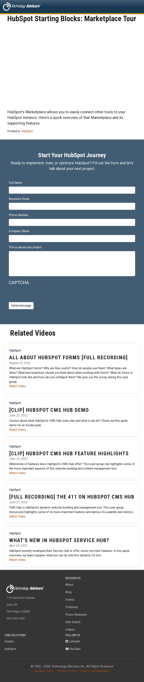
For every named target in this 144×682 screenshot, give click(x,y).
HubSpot (27, 131)
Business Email (19, 199)
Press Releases (76, 614)
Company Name (19, 231)
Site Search (72, 622)
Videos (70, 629)
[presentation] (37, 294)
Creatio (9, 641)
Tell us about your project (25, 247)
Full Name (15, 183)
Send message (21, 305)
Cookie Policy (44, 671)
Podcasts (71, 607)
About (69, 584)
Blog (68, 592)
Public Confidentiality (95, 671)
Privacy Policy (67, 671)
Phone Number (18, 215)
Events (69, 599)
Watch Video (17, 386)
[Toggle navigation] (135, 6)
